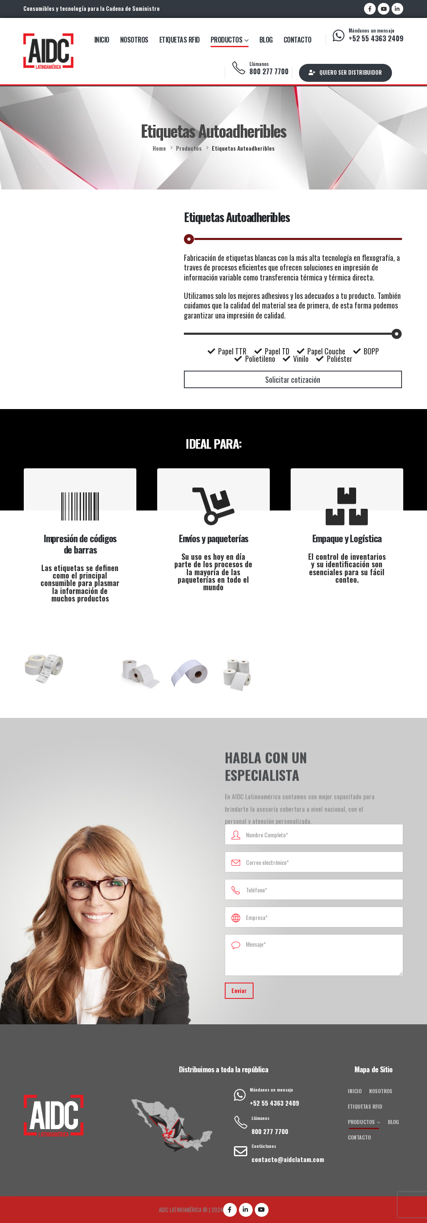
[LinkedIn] (397, 9)
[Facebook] (370, 9)
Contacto (297, 40)
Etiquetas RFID (179, 40)
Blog (266, 40)
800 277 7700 (269, 71)
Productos (227, 40)
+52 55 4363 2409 (376, 38)
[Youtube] (383, 9)
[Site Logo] (48, 50)
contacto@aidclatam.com (287, 1159)
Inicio (101, 40)
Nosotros (134, 40)
